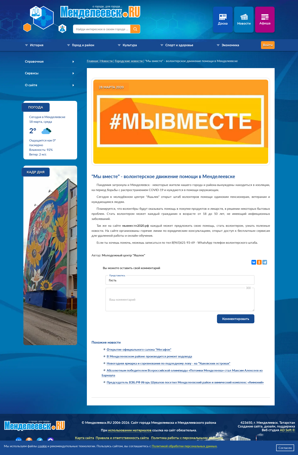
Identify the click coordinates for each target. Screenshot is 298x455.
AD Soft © (287, 430)
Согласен (285, 448)
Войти (259, 45)
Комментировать (235, 319)
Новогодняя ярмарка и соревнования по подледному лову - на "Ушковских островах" (168, 363)
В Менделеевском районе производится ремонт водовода (149, 356)
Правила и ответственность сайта (122, 438)
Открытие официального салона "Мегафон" (139, 349)
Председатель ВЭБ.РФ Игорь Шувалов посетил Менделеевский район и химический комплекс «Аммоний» (185, 382)
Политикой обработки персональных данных (184, 446)
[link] (93, 61)
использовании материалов (130, 430)
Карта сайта (84, 438)
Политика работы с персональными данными (187, 438)
